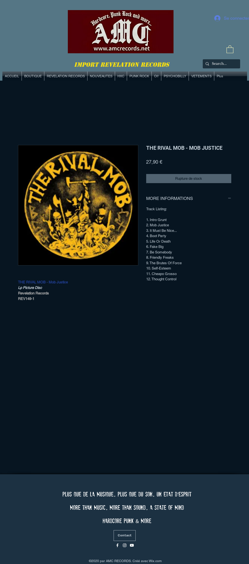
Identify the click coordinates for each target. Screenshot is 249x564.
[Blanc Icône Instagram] (124, 545)
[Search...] (221, 63)
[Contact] (125, 535)
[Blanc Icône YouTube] (131, 545)
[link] (229, 49)
